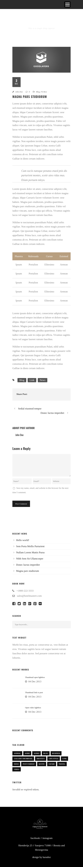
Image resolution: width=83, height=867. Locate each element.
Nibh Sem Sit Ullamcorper (29, 558)
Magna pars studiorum (27, 570)
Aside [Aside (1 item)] (27, 753)
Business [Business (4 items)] (56, 753)
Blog (38, 92)
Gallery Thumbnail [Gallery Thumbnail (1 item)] (23, 758)
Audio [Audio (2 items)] (36, 753)
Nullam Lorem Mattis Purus (30, 552)
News (43, 380)
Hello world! (22, 540)
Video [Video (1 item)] (16, 769)
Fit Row (44, 92)
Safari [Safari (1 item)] (52, 764)
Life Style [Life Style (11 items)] (54, 758)
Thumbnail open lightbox (35, 677)
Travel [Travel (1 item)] (62, 764)
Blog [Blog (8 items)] (45, 753)
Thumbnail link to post (34, 692)
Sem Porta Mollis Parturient (30, 546)
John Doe (19, 92)
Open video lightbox (33, 707)
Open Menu (67, 4)
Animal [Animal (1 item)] (17, 753)
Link (32, 380)
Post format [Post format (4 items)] (28, 764)
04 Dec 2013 (34, 681)
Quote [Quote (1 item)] (42, 764)
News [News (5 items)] (16, 764)
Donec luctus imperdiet (28, 564)
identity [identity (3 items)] (41, 758)
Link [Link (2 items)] (64, 758)
